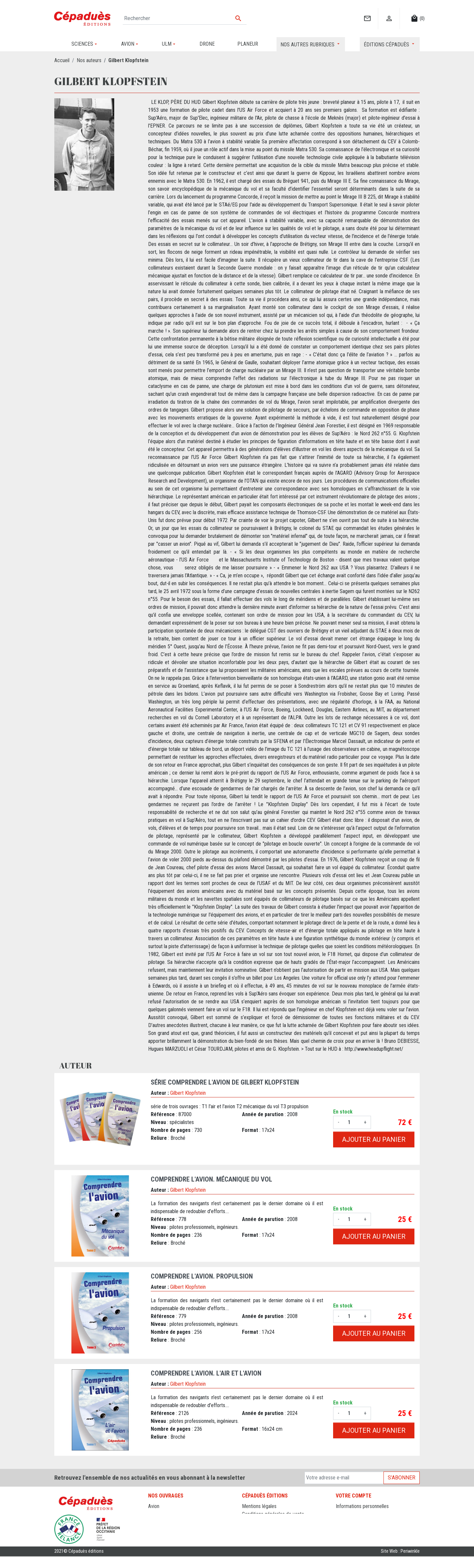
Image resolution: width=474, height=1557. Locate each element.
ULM (153, 1530)
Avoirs (342, 1522)
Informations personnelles (362, 1506)
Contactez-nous (258, 1522)
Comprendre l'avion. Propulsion (202, 1276)
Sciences (157, 1538)
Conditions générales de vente (273, 1514)
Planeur (156, 1522)
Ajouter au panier (374, 1139)
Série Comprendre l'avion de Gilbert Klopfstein (225, 1082)
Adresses (345, 1530)
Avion (153, 1506)
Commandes (348, 1514)
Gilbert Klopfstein (188, 1093)
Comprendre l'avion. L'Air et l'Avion (206, 1373)
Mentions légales (259, 1506)
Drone (154, 1514)
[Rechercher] (185, 18)
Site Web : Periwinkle (400, 1552)
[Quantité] (351, 1122)
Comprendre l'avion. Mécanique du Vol (211, 1179)
